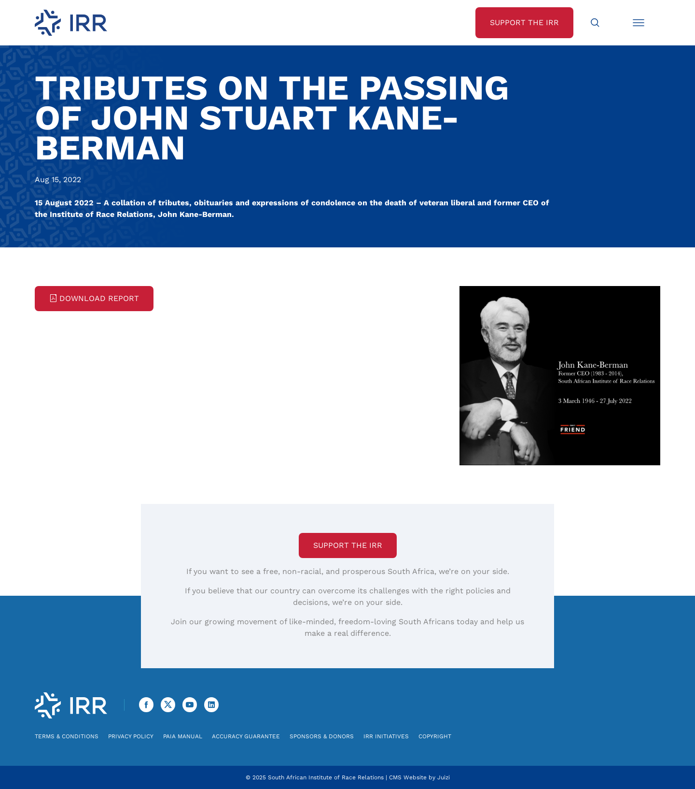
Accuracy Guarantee (246, 736)
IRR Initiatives (386, 736)
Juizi (443, 777)
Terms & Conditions (66, 736)
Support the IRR (347, 545)
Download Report (94, 298)
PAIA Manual (182, 736)
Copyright (434, 736)
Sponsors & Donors (322, 736)
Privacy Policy (130, 736)
